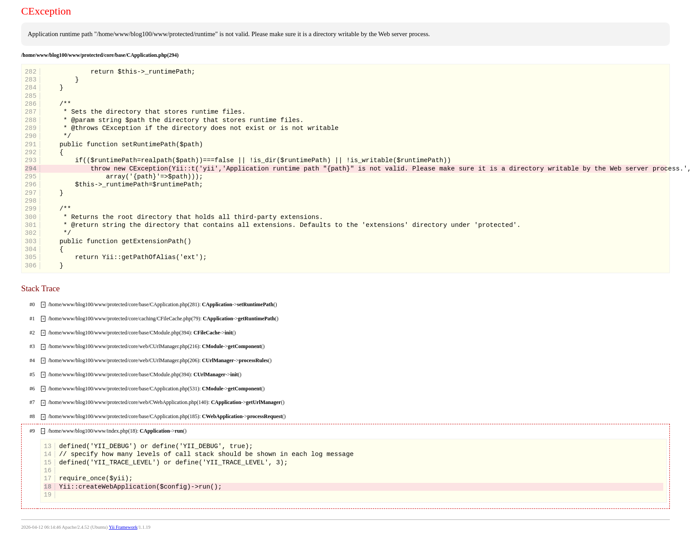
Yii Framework (123, 527)
